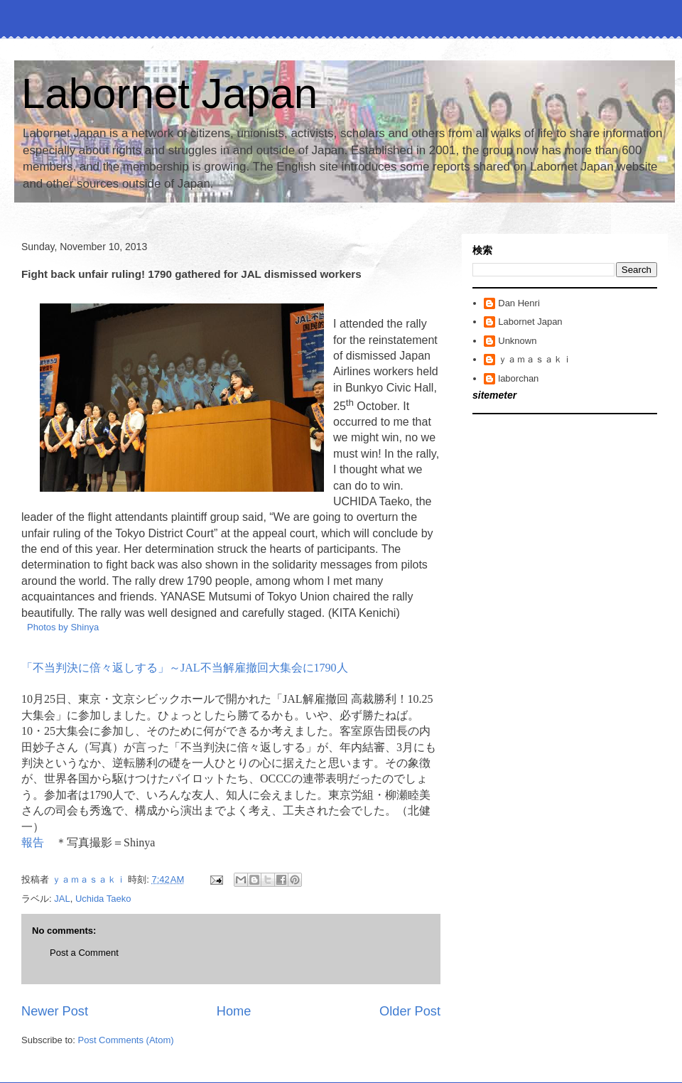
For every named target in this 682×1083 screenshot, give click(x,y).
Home (234, 1011)
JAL (62, 898)
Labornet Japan (169, 93)
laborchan (518, 378)
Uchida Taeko (103, 898)
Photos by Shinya (63, 627)
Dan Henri (519, 303)
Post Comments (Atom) (126, 1040)
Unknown (517, 340)
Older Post (409, 1011)
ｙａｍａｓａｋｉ (535, 359)
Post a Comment (84, 952)
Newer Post (54, 1011)
